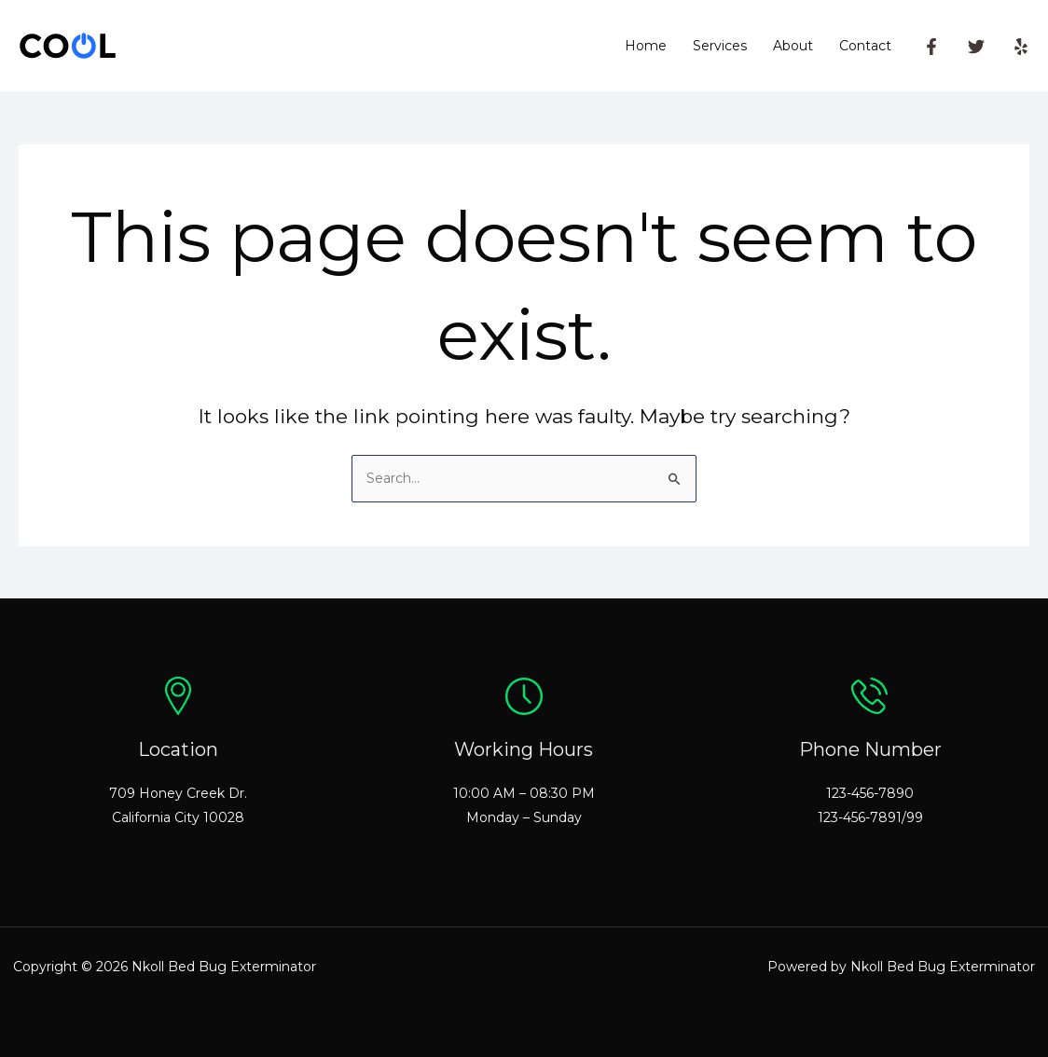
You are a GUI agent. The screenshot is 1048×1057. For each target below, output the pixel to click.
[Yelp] (1021, 46)
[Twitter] (976, 46)
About (793, 45)
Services (720, 45)
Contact (865, 45)
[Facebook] (931, 46)
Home (646, 45)
